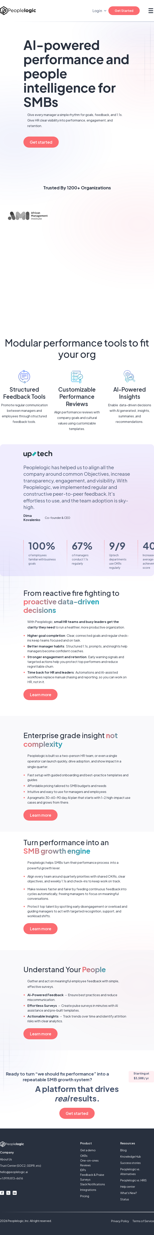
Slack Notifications (92, 1184)
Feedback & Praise (92, 1174)
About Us (6, 1159)
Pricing (84, 1196)
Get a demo (88, 1150)
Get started (41, 142)
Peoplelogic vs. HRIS (133, 1180)
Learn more (40, 694)
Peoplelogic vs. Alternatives (130, 1171)
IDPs (83, 1170)
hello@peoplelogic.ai (14, 1172)
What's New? (128, 1193)
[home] (18, 10)
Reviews (85, 1165)
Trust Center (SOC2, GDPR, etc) (20, 1165)
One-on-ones (89, 1160)
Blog (123, 1150)
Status (124, 1199)
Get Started (124, 11)
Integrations (88, 1189)
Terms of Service (143, 1221)
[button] (150, 10)
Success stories (130, 1163)
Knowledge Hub (130, 1156)
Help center (127, 1186)
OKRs (84, 1155)
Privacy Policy (120, 1221)
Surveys (85, 1179)
